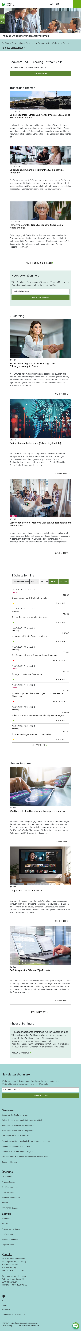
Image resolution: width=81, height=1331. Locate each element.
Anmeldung (6, 1219)
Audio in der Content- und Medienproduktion (18, 1131)
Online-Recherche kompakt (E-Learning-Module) (35, 443)
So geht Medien (8, 1245)
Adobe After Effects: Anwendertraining (29, 636)
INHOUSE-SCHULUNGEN (14, 48)
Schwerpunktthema (9, 1162)
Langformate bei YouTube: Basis (26, 890)
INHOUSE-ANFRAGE (22, 1053)
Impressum (6, 1310)
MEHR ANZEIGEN (40, 1012)
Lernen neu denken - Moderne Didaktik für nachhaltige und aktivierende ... (40, 524)
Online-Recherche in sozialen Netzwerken (30, 617)
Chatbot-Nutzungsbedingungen (14, 1314)
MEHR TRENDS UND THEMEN (40, 263)
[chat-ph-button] (75, 1325)
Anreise (5, 1224)
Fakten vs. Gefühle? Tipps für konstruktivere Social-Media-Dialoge (37, 226)
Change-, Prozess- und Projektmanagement (18, 1152)
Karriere (5, 1203)
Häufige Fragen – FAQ (10, 1234)
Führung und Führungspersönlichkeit (16, 1146)
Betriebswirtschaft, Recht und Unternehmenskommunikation (25, 1157)
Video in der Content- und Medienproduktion (18, 1125)
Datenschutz (6, 1305)
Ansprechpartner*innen (11, 1229)
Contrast (58, 7)
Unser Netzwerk (8, 1192)
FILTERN (64, 581)
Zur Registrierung (40, 297)
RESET (53, 581)
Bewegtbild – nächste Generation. (27, 674)
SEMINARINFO (63, 394)
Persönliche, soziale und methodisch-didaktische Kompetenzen (26, 1141)
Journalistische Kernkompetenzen (15, 1115)
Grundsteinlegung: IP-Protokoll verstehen (30, 598)
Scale (51, 7)
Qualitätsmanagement (10, 1187)
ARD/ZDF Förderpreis (10, 1208)
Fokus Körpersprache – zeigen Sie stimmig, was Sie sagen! (38, 715)
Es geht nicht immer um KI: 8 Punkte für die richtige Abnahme (37, 171)
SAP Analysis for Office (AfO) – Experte (30, 970)
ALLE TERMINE (40, 745)
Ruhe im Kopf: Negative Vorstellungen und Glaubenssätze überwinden (37, 695)
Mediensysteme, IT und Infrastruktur (15, 1136)
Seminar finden (40, 74)
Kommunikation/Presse (11, 1198)
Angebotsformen (8, 1182)
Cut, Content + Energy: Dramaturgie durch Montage (35, 655)
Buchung (61, 603)
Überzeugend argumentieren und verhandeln (31, 734)
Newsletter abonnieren (10, 1240)
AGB (3, 1301)
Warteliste (59, 660)
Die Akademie (7, 1177)
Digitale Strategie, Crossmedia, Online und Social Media (22, 1120)
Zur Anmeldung (40, 1096)
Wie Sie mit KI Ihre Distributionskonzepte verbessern (38, 811)
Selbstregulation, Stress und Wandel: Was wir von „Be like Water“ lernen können (40, 116)
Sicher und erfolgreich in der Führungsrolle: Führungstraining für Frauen (32, 365)
